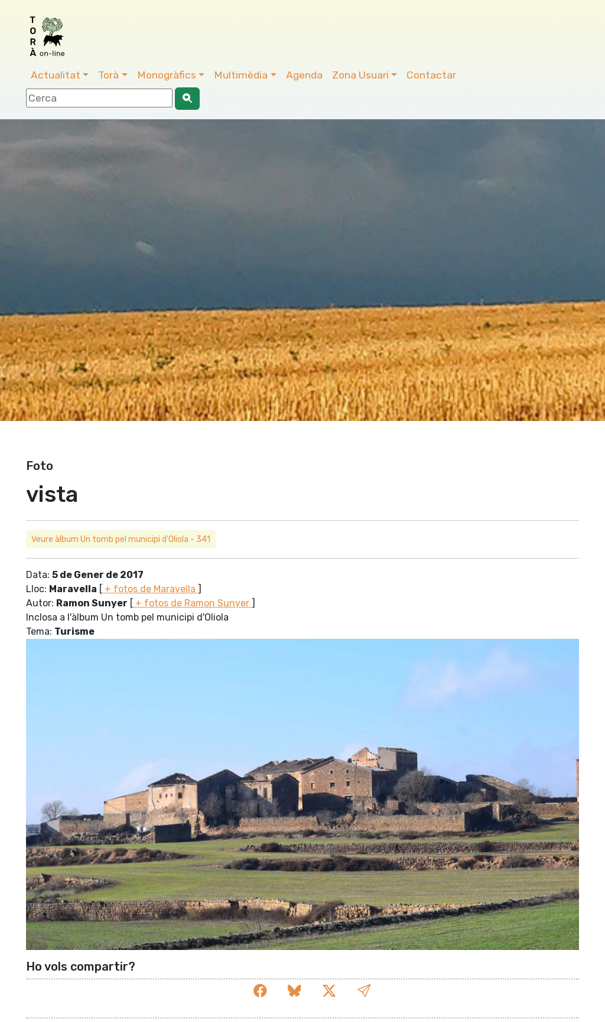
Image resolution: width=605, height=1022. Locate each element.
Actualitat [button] (55, 75)
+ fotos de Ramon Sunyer (192, 603)
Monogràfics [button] (166, 75)
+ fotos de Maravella (150, 589)
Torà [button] (108, 75)
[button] (363, 991)
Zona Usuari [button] (360, 75)
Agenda (304, 75)
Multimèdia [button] (241, 75)
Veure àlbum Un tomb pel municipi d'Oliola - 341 (120, 539)
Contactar (431, 75)
